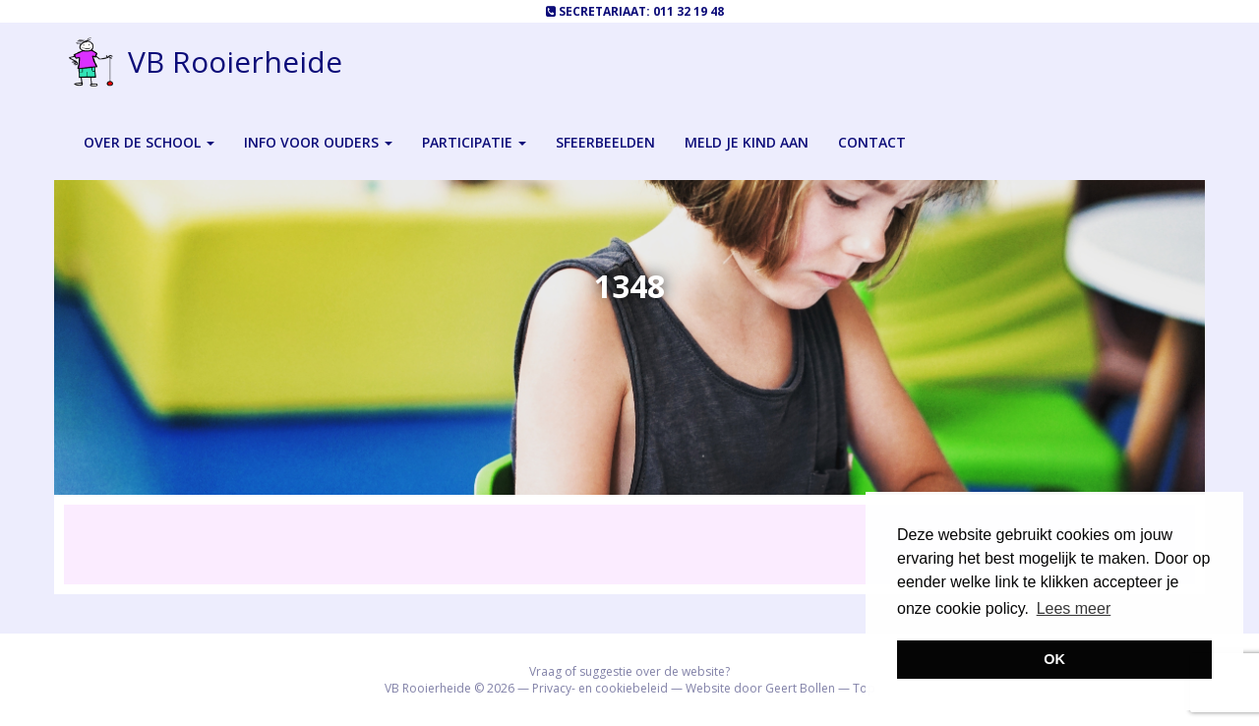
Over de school (149, 142)
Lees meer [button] (1074, 608)
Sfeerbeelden (605, 142)
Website (708, 688)
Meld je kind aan (747, 142)
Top (864, 688)
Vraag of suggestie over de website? (629, 671)
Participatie (474, 142)
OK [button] (1054, 659)
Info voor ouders (318, 142)
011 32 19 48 (688, 11)
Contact (872, 142)
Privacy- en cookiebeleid (600, 688)
